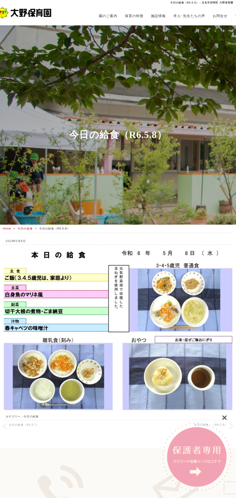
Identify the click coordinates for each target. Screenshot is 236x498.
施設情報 (158, 16)
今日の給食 (25, 228)
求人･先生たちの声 (189, 16)
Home (7, 228)
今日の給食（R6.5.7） (24, 425)
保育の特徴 (134, 16)
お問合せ (220, 16)
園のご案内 (108, 16)
